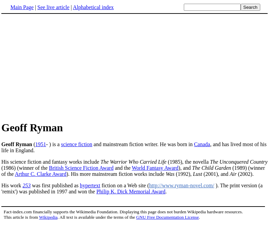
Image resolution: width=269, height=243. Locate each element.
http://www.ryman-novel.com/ (181, 185)
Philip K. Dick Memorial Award (130, 191)
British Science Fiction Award (81, 168)
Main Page (22, 7)
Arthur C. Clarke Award (40, 174)
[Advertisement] (57, 67)
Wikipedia (48, 217)
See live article (53, 7)
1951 (40, 144)
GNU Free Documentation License (167, 217)
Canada (202, 144)
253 (27, 185)
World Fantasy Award (155, 168)
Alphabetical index (93, 7)
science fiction (76, 144)
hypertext (90, 185)
